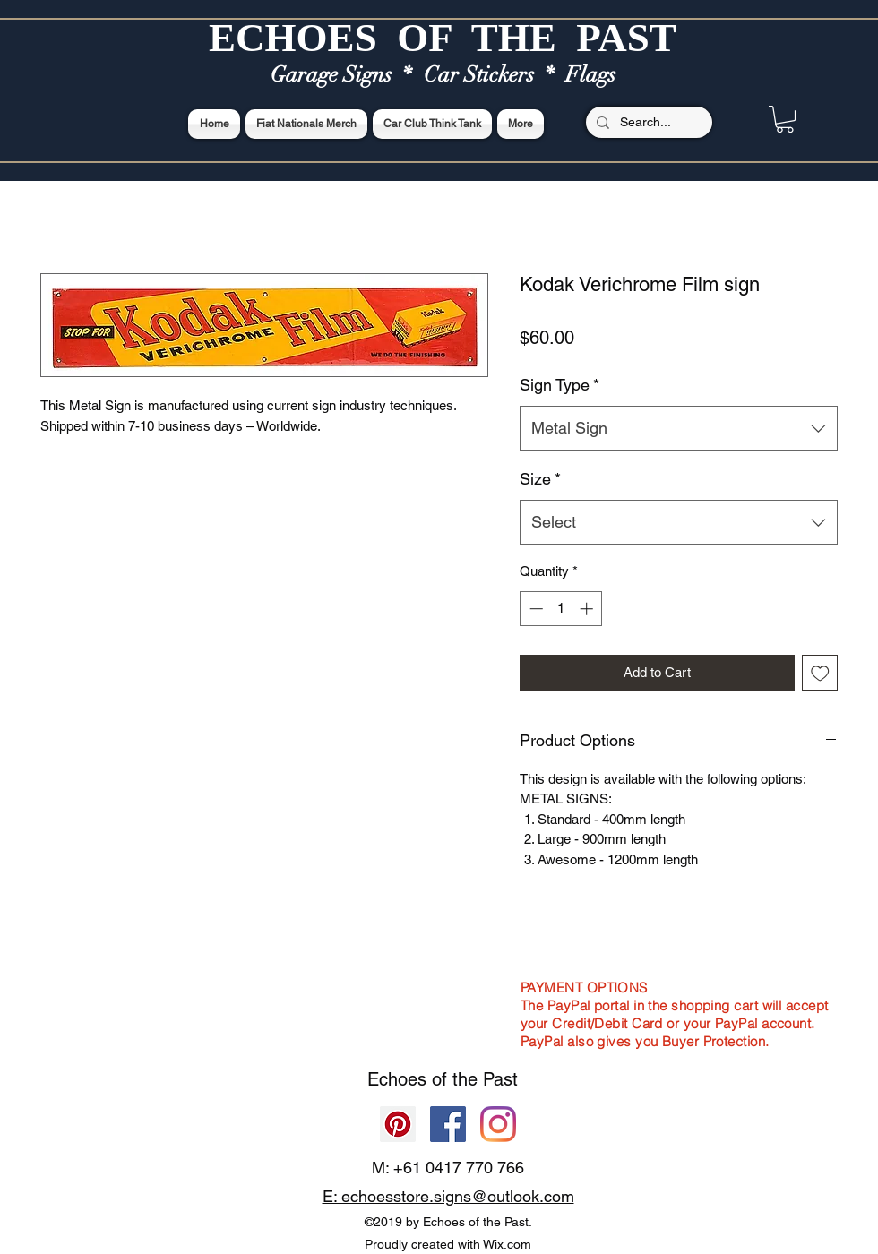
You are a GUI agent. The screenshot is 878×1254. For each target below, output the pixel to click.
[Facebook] (448, 1124)
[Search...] (647, 123)
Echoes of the (425, 1079)
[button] (785, 119)
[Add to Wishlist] (820, 673)
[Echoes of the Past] (498, 1124)
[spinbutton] (561, 608)
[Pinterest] (398, 1124)
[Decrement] (534, 608)
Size (540, 478)
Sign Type (559, 384)
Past (500, 1079)
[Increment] (588, 608)
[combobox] (679, 428)
